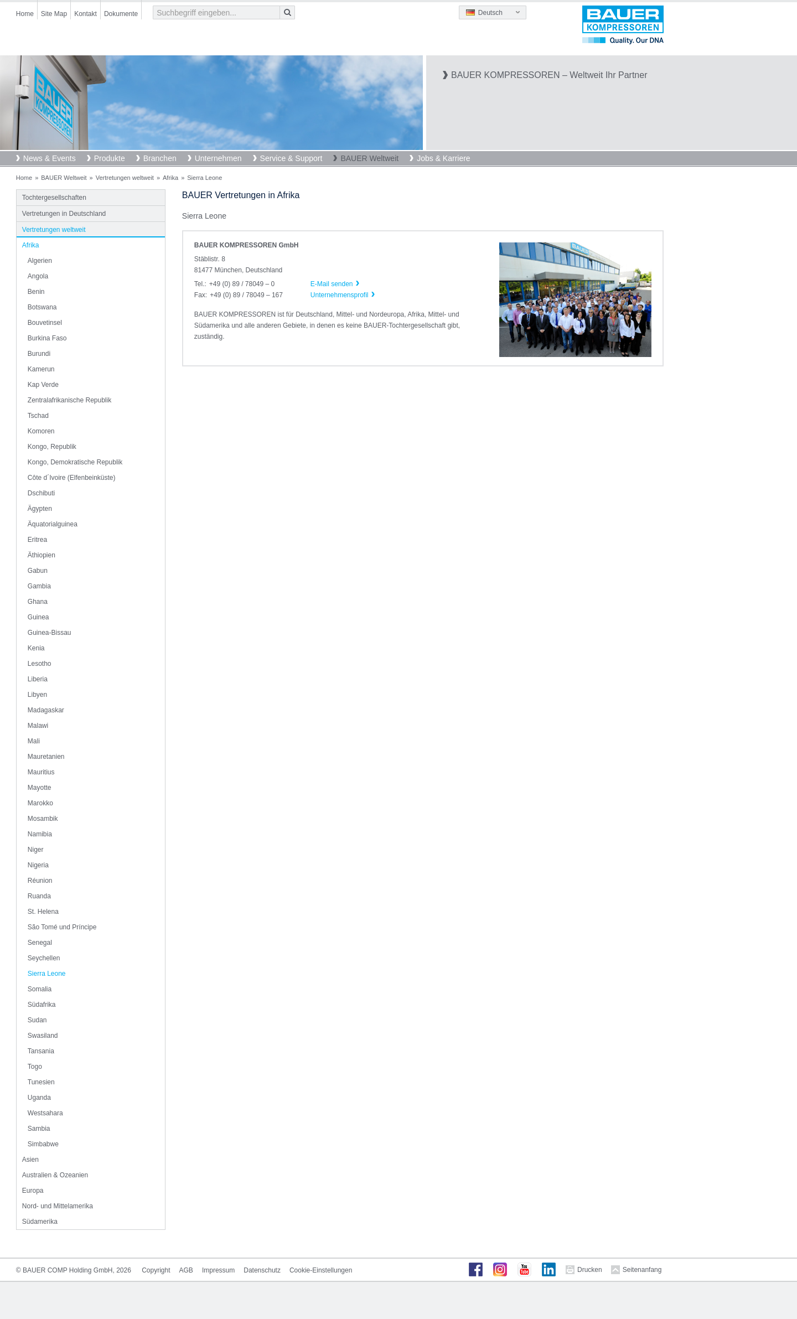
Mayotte (39, 788)
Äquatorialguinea (52, 524)
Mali (34, 741)
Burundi (39, 354)
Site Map (54, 14)
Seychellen (44, 958)
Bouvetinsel (45, 323)
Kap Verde (43, 385)
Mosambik (43, 819)
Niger (36, 850)
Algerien (40, 261)
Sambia (39, 1128)
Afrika (170, 177)
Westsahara (45, 1113)
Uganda (39, 1097)
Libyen (37, 695)
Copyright (156, 1270)
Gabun (38, 571)
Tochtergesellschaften (54, 197)
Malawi (38, 726)
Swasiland (43, 1035)
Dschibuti (41, 493)
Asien (30, 1159)
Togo (35, 1066)
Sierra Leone (47, 973)
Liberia (38, 679)
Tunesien (41, 1082)
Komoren (41, 431)
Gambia (39, 586)
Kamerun (41, 369)
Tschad (38, 416)
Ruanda (39, 896)
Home (25, 14)
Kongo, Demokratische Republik (75, 462)
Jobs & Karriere (443, 158)
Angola (38, 276)
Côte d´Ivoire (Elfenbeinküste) (72, 478)
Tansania (41, 1051)
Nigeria (38, 865)
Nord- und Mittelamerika (57, 1206)
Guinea (38, 617)
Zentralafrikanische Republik (69, 400)
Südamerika (40, 1221)
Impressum (218, 1270)
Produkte (109, 158)
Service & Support (291, 158)
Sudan (37, 1020)
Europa (33, 1190)
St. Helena (43, 911)
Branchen (160, 158)
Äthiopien (41, 555)
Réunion (40, 880)
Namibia (40, 834)
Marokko (40, 803)
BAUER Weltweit (369, 158)
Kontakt (85, 14)
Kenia (36, 648)
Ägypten (40, 509)
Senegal (40, 942)
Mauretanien (46, 757)
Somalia (39, 989)
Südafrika (42, 1004)
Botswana (42, 307)
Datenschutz (262, 1270)
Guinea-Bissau (49, 633)
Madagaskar (46, 710)
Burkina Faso (47, 338)
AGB (186, 1270)
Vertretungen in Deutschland (64, 214)
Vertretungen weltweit (125, 177)
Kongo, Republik (52, 447)
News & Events (49, 158)
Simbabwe (43, 1144)
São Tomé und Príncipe (62, 927)
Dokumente (121, 14)
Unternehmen (218, 158)
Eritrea (37, 540)
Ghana (38, 602)
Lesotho (39, 664)
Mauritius (41, 772)
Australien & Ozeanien (55, 1175)
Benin (36, 292)
